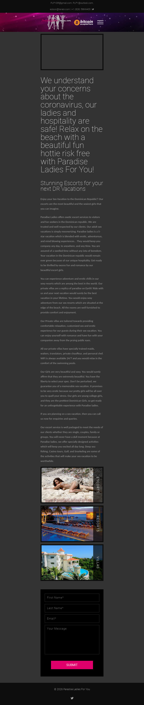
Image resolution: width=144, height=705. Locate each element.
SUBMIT (72, 665)
